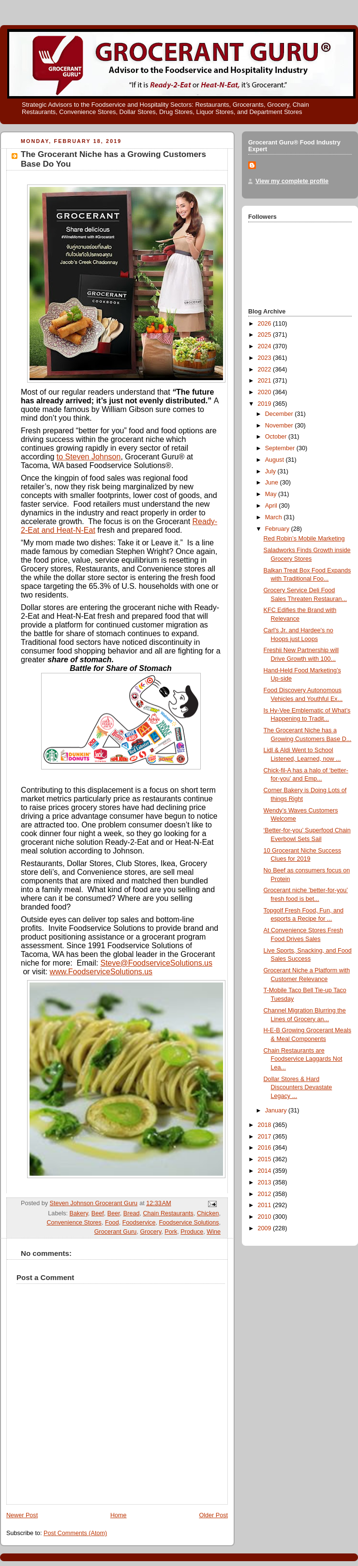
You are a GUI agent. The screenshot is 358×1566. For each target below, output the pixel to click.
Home (118, 1515)
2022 (265, 369)
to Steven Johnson (89, 457)
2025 (265, 334)
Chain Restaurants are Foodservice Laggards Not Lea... (303, 1059)
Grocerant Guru (115, 1231)
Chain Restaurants (168, 1213)
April (272, 505)
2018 (265, 1125)
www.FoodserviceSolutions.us (101, 972)
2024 (265, 346)
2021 (265, 380)
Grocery (150, 1231)
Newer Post (22, 1515)
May (271, 494)
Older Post (213, 1515)
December (280, 414)
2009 (265, 1228)
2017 (265, 1136)
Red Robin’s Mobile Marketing (304, 538)
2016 (265, 1147)
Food (112, 1222)
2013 (265, 1182)
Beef (97, 1213)
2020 (265, 392)
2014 (265, 1170)
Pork (170, 1231)
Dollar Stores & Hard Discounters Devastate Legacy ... (298, 1087)
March (274, 517)
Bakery (79, 1213)
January (276, 1110)
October (276, 436)
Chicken (208, 1213)
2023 (265, 358)
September (281, 448)
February (278, 529)
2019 (265, 403)
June (272, 482)
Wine (214, 1231)
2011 (265, 1205)
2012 (265, 1194)
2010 (265, 1216)
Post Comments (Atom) (75, 1533)
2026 (265, 323)
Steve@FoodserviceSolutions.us (156, 963)
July (271, 471)
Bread (131, 1213)
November (280, 425)
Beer (113, 1213)
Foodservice (139, 1222)
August (275, 459)
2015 (265, 1159)
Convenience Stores (74, 1222)
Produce (191, 1231)
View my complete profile (291, 181)
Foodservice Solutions (189, 1222)
